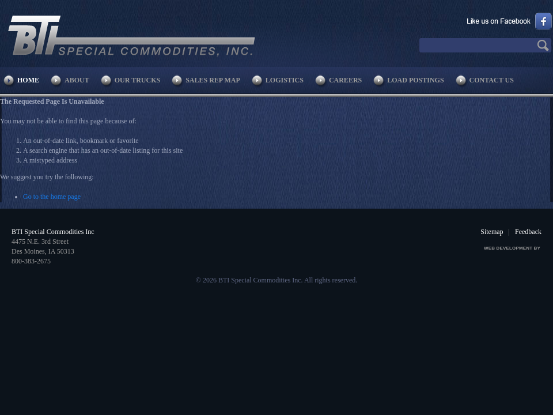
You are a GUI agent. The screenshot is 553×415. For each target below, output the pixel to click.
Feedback (528, 232)
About (77, 80)
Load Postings (415, 80)
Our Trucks (137, 80)
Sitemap (491, 232)
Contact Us (491, 80)
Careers (345, 80)
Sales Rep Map (212, 80)
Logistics (285, 80)
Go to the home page (52, 197)
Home (28, 80)
